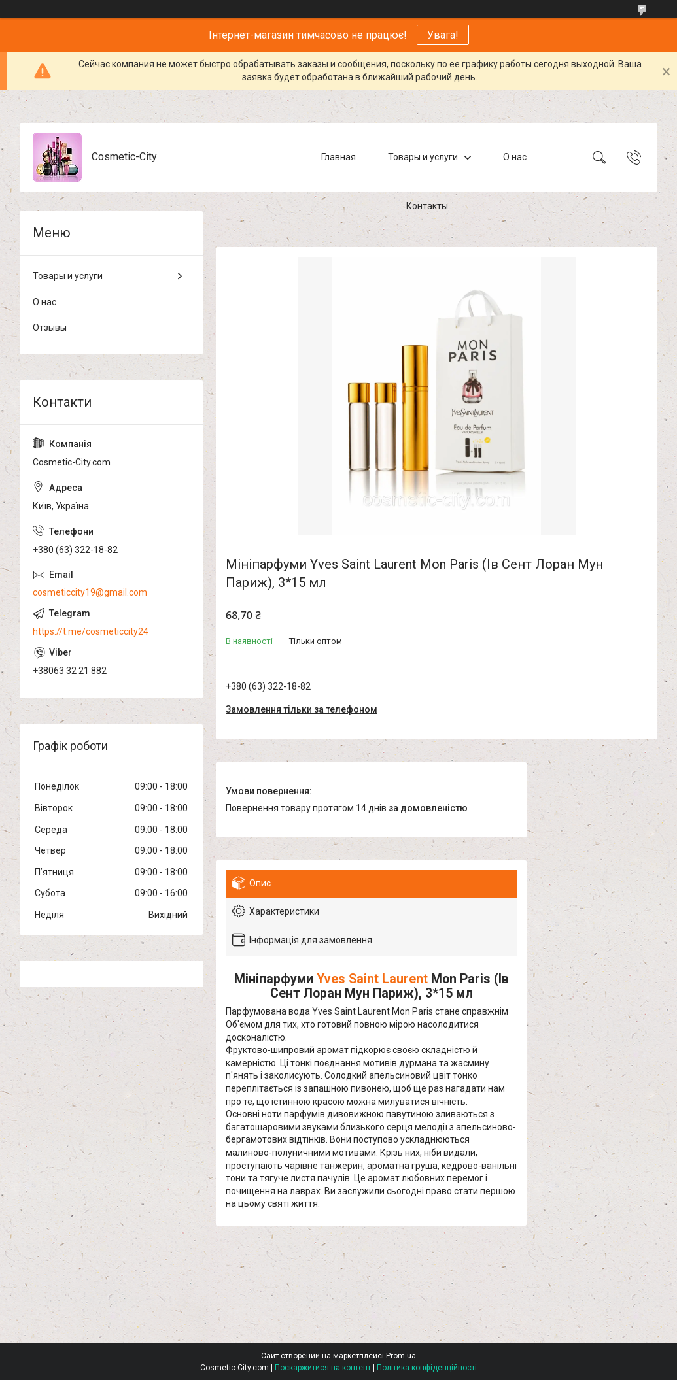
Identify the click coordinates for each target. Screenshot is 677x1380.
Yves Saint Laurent (372, 978)
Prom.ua (401, 1355)
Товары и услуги (423, 157)
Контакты (427, 206)
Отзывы (50, 327)
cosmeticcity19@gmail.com (90, 592)
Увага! (443, 35)
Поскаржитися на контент (323, 1367)
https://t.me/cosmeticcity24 (90, 631)
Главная (338, 157)
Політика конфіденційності (427, 1367)
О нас (515, 157)
